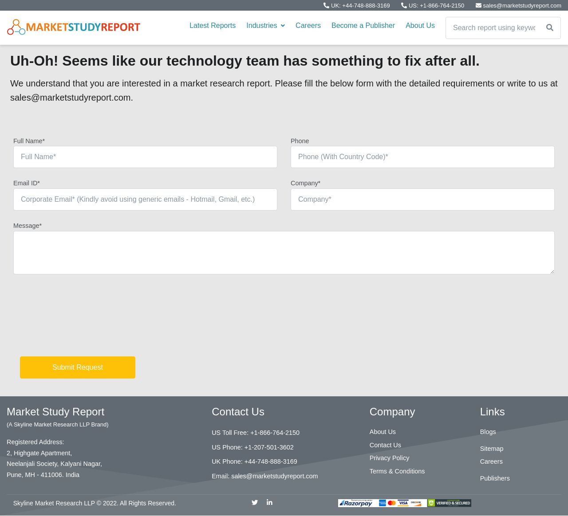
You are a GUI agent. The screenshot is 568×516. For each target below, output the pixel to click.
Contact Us (385, 445)
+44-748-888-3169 (271, 461)
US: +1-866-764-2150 (433, 5)
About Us (420, 25)
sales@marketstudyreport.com (518, 5)
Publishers (495, 478)
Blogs (488, 431)
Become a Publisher (363, 25)
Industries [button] (265, 25)
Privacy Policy (390, 457)
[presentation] (80, 318)
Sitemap (492, 448)
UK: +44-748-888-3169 (357, 5)
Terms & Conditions (397, 471)
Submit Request (77, 367)
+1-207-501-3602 (269, 447)
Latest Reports (212, 25)
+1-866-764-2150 (275, 432)
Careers (308, 25)
